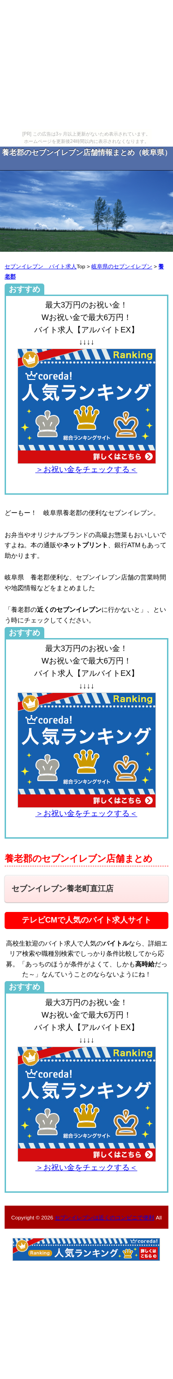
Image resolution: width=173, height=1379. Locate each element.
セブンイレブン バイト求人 (41, 266)
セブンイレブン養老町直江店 (62, 888)
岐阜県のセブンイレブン (121, 266)
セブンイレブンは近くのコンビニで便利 (104, 1217)
